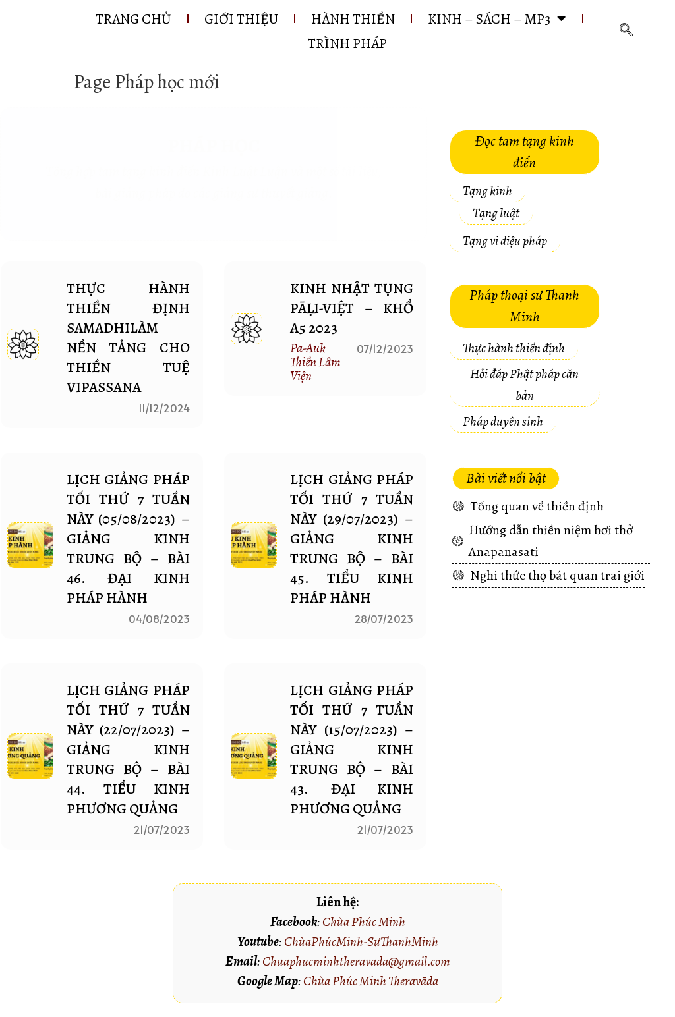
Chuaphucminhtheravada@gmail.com (356, 962)
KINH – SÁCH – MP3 (501, 19)
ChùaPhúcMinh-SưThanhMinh (361, 942)
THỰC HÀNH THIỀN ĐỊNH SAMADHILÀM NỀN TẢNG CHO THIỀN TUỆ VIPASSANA (129, 338)
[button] (524, 152)
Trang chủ (126, 19)
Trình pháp (348, 44)
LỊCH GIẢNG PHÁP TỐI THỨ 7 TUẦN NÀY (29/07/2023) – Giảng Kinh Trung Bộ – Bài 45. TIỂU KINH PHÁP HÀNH (352, 539)
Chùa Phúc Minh (363, 922)
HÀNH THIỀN (354, 19)
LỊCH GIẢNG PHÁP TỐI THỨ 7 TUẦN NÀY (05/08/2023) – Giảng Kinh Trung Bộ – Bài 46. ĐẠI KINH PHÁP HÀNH (129, 539)
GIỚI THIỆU (238, 19)
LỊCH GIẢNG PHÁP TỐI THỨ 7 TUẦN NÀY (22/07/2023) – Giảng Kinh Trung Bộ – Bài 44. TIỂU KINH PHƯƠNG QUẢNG (129, 750)
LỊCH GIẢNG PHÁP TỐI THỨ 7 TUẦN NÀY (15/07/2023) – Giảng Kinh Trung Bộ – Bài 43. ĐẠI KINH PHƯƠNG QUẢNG (352, 750)
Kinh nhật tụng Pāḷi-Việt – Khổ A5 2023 (352, 309)
